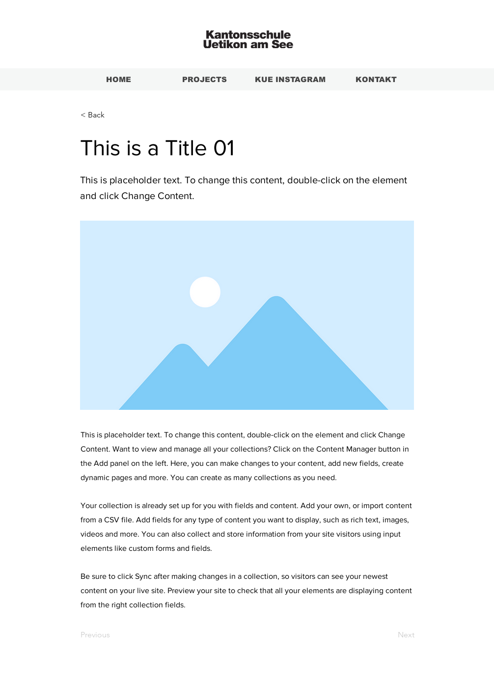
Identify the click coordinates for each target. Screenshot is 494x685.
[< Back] (113, 115)
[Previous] (113, 635)
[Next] (389, 635)
